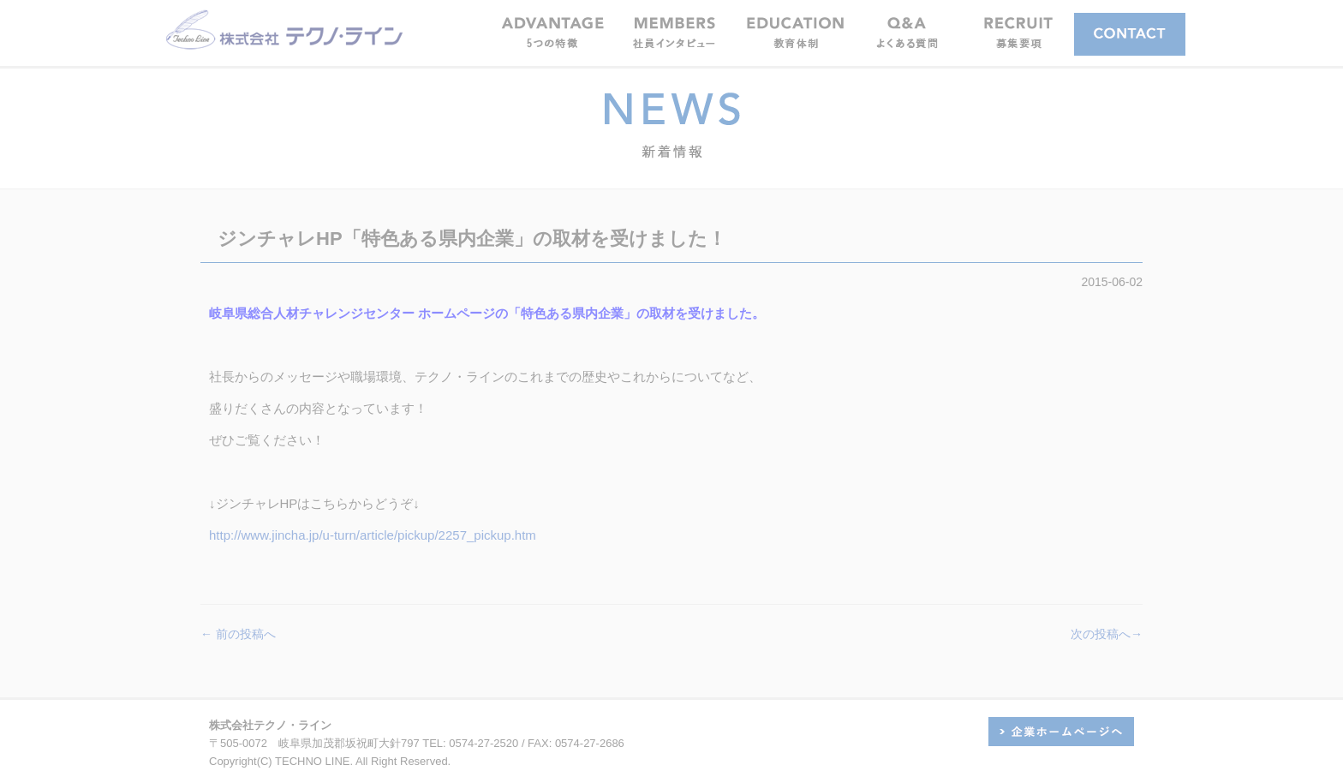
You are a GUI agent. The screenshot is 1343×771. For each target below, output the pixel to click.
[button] (674, 32)
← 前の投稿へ (238, 634)
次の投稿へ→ (1107, 634)
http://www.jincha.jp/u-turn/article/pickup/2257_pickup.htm (372, 535)
